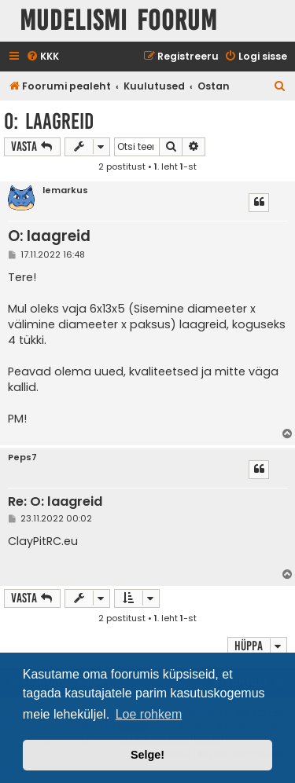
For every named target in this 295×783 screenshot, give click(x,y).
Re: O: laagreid (55, 502)
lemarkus (65, 190)
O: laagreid (49, 121)
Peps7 (22, 457)
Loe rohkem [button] (149, 714)
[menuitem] (42, 57)
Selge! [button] (147, 754)
